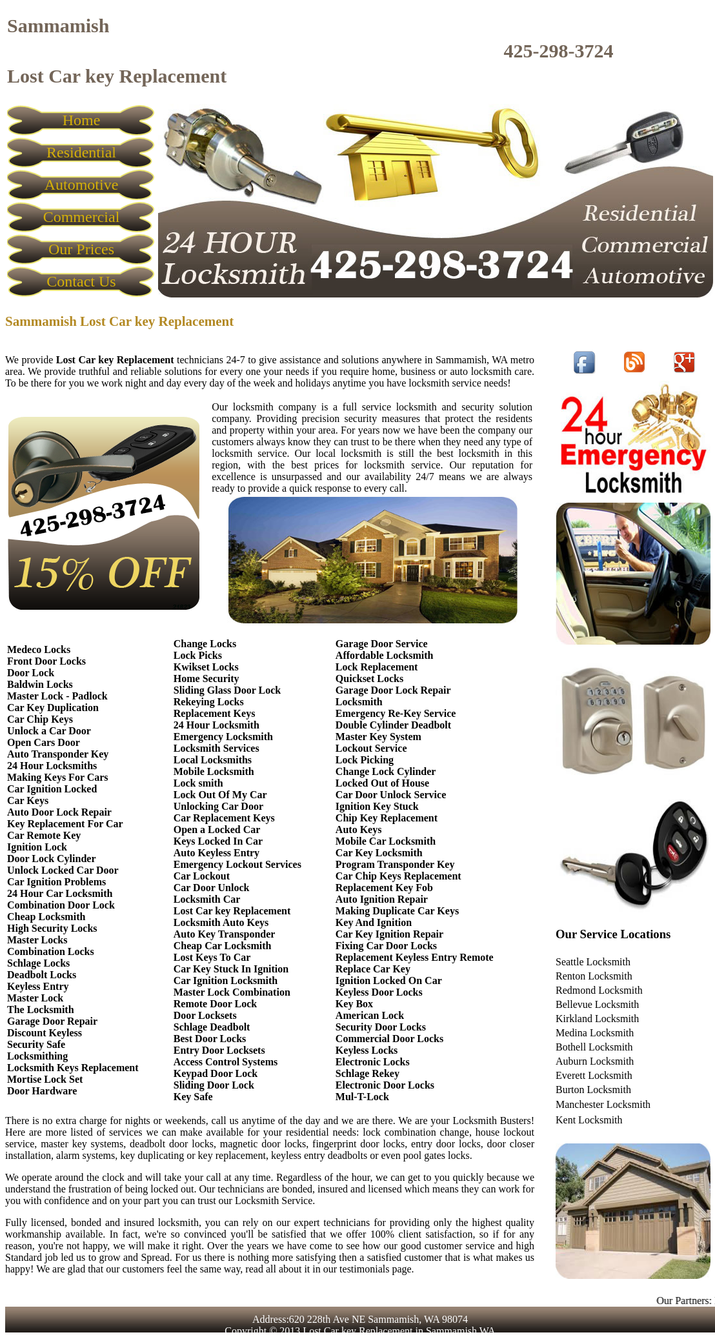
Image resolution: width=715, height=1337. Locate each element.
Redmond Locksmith (599, 990)
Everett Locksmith (594, 1075)
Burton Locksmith (593, 1089)
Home (82, 120)
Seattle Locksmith (593, 961)
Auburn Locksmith (595, 1061)
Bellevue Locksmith (597, 1004)
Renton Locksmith (594, 975)
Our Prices (81, 249)
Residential (81, 152)
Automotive (82, 184)
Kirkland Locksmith (597, 1018)
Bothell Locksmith (594, 1046)
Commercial (81, 216)
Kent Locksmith (589, 1119)
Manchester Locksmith (603, 1104)
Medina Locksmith (595, 1032)
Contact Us (81, 281)
